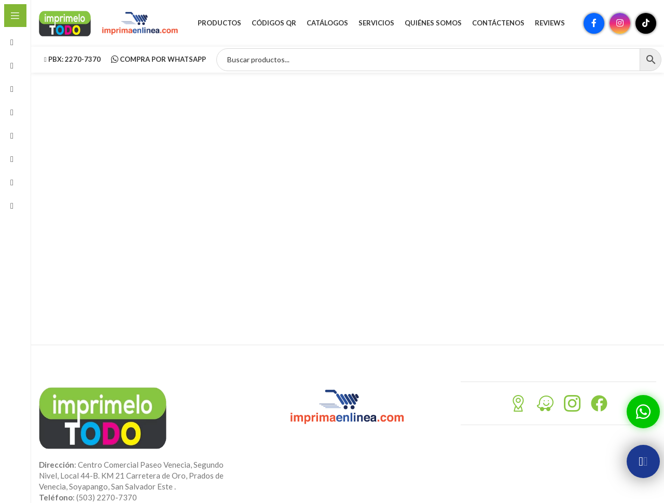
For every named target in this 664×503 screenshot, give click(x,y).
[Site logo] (65, 22)
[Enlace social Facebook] (594, 23)
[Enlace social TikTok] (645, 23)
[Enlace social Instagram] (620, 23)
